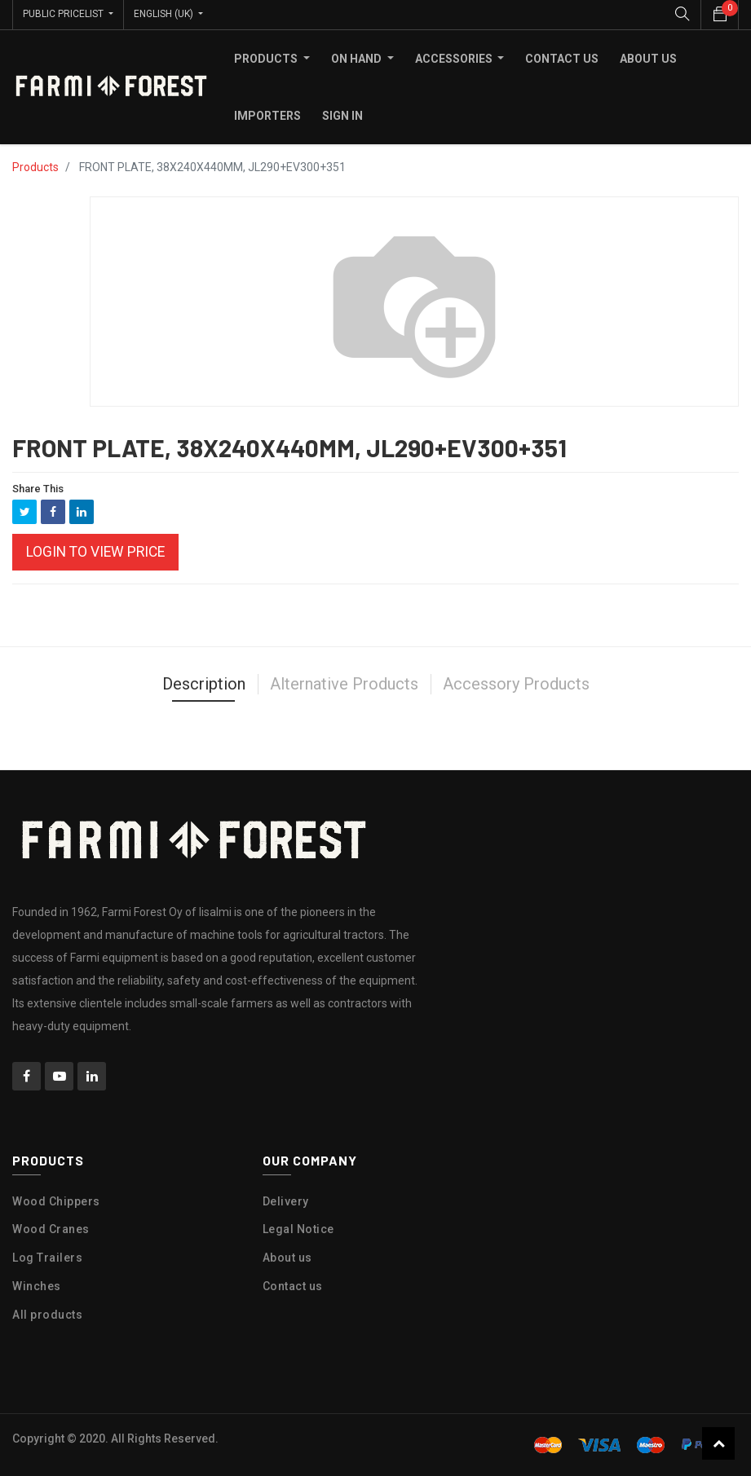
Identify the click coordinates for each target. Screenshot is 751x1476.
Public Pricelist (64, 14)
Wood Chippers (56, 1200)
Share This (38, 488)
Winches (36, 1286)
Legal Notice (298, 1229)
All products (47, 1313)
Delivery (286, 1200)
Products (35, 166)
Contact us (293, 1286)
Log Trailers (47, 1257)
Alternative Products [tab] (344, 684)
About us (287, 1257)
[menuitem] (562, 57)
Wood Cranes (51, 1229)
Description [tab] (203, 684)
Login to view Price (95, 552)
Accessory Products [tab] (516, 684)
